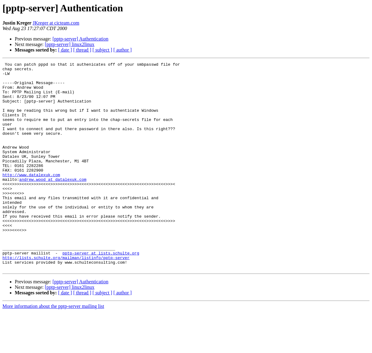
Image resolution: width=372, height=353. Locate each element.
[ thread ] (82, 49)
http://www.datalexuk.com (31, 197)
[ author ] (122, 49)
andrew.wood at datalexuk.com (52, 203)
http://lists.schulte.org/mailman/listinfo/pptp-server (65, 297)
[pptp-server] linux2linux (69, 44)
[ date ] (65, 49)
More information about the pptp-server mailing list (53, 347)
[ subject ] (102, 49)
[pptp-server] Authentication (81, 38)
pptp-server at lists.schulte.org (100, 291)
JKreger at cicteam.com (56, 22)
